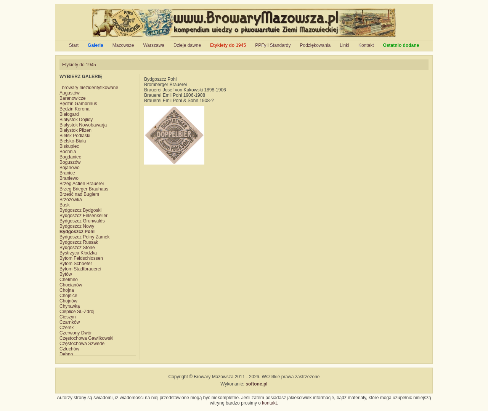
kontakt (269, 403)
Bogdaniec (70, 157)
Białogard (69, 114)
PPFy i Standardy (273, 45)
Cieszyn (67, 317)
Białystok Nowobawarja (83, 125)
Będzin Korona (74, 109)
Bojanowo (69, 167)
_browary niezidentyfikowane (88, 87)
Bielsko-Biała (72, 141)
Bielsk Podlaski (74, 135)
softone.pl (256, 384)
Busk (64, 205)
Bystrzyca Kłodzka (78, 253)
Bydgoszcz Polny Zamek (84, 237)
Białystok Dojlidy (76, 119)
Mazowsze (123, 45)
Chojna (66, 290)
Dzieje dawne (187, 45)
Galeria (95, 45)
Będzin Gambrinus (78, 103)
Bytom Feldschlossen (81, 258)
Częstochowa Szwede (81, 343)
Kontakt (366, 45)
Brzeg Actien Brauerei (81, 183)
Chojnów (68, 301)
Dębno (66, 354)
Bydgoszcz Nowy (76, 226)
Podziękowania (315, 45)
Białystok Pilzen (75, 130)
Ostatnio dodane (401, 45)
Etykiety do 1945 (228, 45)
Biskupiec (69, 146)
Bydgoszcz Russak (78, 242)
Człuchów (69, 349)
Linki (344, 45)
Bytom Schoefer (75, 263)
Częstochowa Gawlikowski (86, 338)
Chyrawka (69, 306)
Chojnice (68, 295)
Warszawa (153, 45)
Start (74, 45)
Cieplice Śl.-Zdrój (76, 311)
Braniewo (69, 178)
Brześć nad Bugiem (79, 194)
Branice (67, 173)
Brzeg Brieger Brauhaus (83, 189)
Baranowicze (72, 98)
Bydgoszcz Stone (77, 247)
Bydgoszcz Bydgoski (80, 210)
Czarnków (69, 322)
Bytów (65, 274)
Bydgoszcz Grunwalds (82, 221)
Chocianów (70, 285)
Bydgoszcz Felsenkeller (83, 215)
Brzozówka (70, 199)
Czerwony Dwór (75, 333)
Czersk (66, 327)
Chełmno (68, 279)
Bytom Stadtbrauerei (80, 269)
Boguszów (69, 162)
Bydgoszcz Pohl (77, 231)
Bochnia (67, 151)
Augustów (69, 93)
